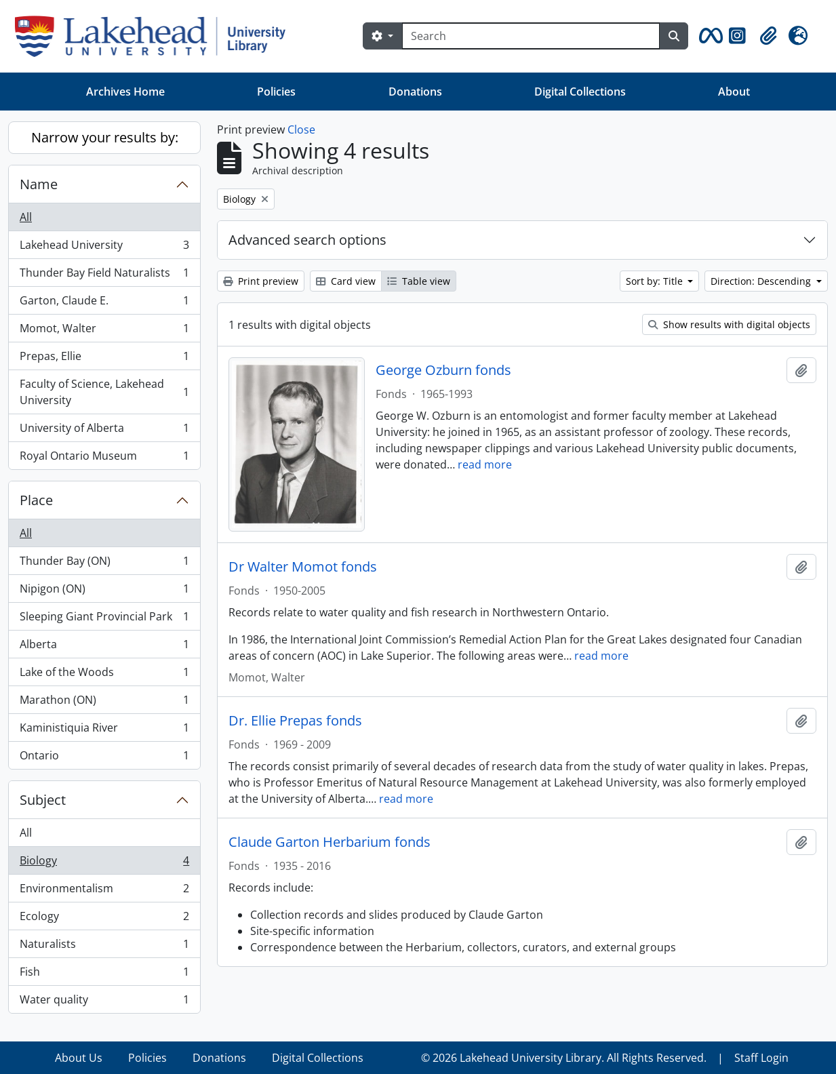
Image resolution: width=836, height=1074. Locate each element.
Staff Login (761, 1057)
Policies (276, 91)
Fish (104, 974)
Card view (346, 281)
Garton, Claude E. (104, 303)
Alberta (104, 647)
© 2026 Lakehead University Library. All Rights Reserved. (563, 1057)
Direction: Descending (762, 281)
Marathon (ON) (104, 703)
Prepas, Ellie (104, 359)
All (26, 217)
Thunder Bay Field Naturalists (104, 275)
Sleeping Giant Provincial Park (104, 619)
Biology (104, 863)
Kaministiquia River (104, 730)
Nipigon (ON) (104, 591)
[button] (708, 36)
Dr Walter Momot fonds (302, 567)
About (734, 91)
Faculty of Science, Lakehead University (104, 391)
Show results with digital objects (729, 324)
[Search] (530, 35)
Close (301, 129)
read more (485, 464)
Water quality (104, 1002)
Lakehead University (104, 248)
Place (36, 500)
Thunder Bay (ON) (104, 564)
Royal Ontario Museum (104, 458)
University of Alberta (104, 431)
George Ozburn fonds (443, 370)
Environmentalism (104, 891)
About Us (78, 1057)
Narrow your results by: (104, 137)
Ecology (104, 919)
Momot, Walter (104, 331)
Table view (418, 281)
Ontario (104, 758)
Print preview (260, 281)
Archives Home (125, 91)
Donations (415, 91)
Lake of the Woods (104, 675)
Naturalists (104, 947)
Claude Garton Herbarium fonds (329, 842)
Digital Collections (580, 91)
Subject (43, 800)
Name (39, 184)
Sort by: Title (655, 281)
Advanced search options (307, 240)
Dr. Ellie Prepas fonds (295, 721)
